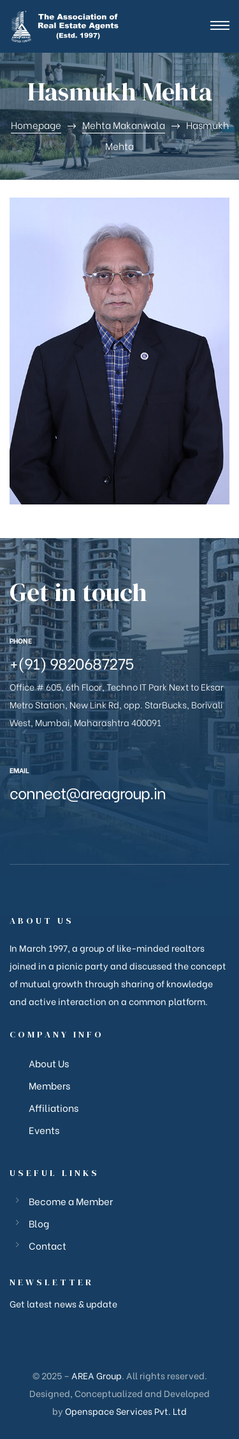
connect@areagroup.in (88, 792)
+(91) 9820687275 (72, 662)
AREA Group (96, 1375)
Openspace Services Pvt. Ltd (126, 1410)
